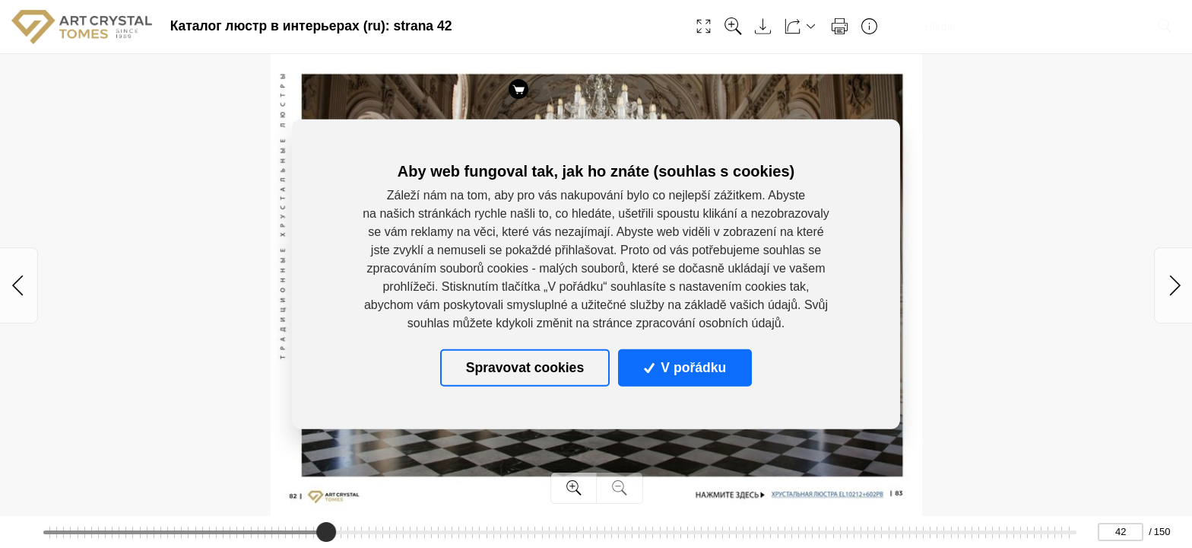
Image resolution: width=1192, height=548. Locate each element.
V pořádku (685, 367)
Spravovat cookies (525, 367)
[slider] (326, 532)
